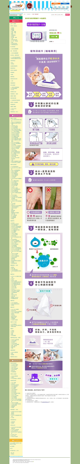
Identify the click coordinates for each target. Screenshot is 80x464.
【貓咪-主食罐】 (13, 118)
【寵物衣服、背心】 (14, 111)
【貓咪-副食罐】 (13, 164)
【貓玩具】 (12, 307)
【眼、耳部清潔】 (14, 50)
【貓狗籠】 (12, 76)
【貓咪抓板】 (13, 350)
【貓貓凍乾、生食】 (14, 265)
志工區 (67, 8)
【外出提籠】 (13, 85)
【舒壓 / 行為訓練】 (14, 102)
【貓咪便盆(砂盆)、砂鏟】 (15, 337)
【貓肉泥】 (12, 300)
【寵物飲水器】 (13, 91)
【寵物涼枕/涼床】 (14, 78)
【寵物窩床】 (13, 83)
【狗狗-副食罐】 (13, 363)
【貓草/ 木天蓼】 (13, 322)
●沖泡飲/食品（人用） (14, 450)
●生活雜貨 (12, 446)
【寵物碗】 (12, 72)
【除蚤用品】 (13, 68)
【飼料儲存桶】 (13, 98)
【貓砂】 (12, 328)
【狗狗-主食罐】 (13, 373)
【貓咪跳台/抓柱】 (14, 356)
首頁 (24, 14)
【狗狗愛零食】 (13, 419)
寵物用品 (28, 14)
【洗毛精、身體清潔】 (14, 55)
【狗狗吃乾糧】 (13, 380)
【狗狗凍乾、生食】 (14, 409)
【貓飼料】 (12, 220)
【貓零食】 (12, 274)
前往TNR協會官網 (15, 10)
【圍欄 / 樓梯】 (13, 96)
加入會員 (52, 8)
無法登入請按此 (62, 8)
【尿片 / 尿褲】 (13, 23)
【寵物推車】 (13, 104)
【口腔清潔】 (13, 46)
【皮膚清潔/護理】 (14, 66)
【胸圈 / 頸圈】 (13, 106)
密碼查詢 (56, 8)
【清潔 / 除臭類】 (13, 70)
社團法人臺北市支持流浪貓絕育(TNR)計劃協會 (20, 459)
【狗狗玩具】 (13, 425)
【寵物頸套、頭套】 (14, 93)
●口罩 (11, 448)
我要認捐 (52, 36)
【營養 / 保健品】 (13, 25)
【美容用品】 (13, 60)
